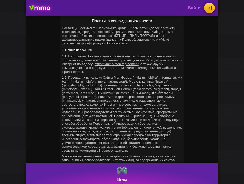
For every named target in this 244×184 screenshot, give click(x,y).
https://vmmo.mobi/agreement (117, 64)
